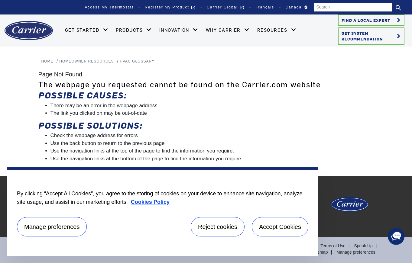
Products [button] (130, 30)
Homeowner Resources (86, 61)
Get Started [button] (83, 30)
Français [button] (264, 7)
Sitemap (320, 252)
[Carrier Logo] (350, 207)
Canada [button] (298, 8)
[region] (162, 211)
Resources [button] (273, 30)
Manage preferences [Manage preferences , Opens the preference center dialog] (51, 226)
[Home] (29, 30)
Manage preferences (355, 252)
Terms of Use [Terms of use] (332, 245)
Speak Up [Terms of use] (363, 245)
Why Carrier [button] (224, 30)
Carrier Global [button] (225, 7)
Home (47, 61)
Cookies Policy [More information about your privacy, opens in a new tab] (150, 202)
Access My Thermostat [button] (109, 7)
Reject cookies (217, 226)
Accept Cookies (280, 226)
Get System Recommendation (372, 35)
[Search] (353, 7)
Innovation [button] (175, 30)
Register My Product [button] (170, 7)
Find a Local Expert (372, 20)
